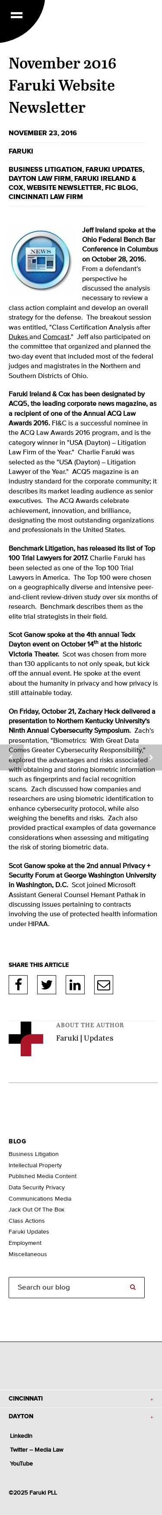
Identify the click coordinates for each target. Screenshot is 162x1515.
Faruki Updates (114, 169)
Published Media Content (42, 1176)
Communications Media (40, 1199)
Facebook (18, 984)
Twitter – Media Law (36, 1450)
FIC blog (120, 187)
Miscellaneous (28, 1254)
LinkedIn (75, 984)
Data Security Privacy (37, 1188)
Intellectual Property (35, 1165)
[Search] (77, 1287)
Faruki (21, 151)
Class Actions (27, 1221)
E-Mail (103, 984)
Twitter (47, 984)
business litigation (45, 169)
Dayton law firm (40, 178)
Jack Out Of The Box (36, 1210)
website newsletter (64, 187)
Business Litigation (34, 1154)
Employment (25, 1243)
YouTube (21, 1464)
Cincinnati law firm (46, 196)
